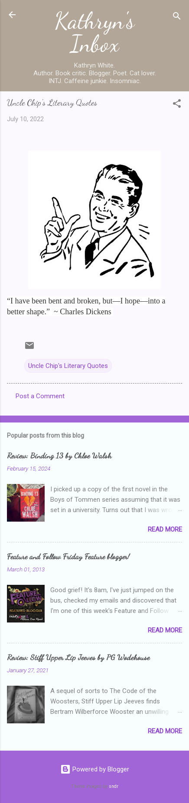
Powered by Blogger (94, 769)
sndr (113, 786)
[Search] (177, 17)
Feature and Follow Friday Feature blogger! (68, 556)
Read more (165, 529)
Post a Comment (40, 396)
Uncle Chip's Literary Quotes (68, 366)
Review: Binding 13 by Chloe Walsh (59, 455)
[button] (177, 105)
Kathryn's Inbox (94, 32)
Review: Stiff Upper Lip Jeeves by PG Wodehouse (78, 657)
